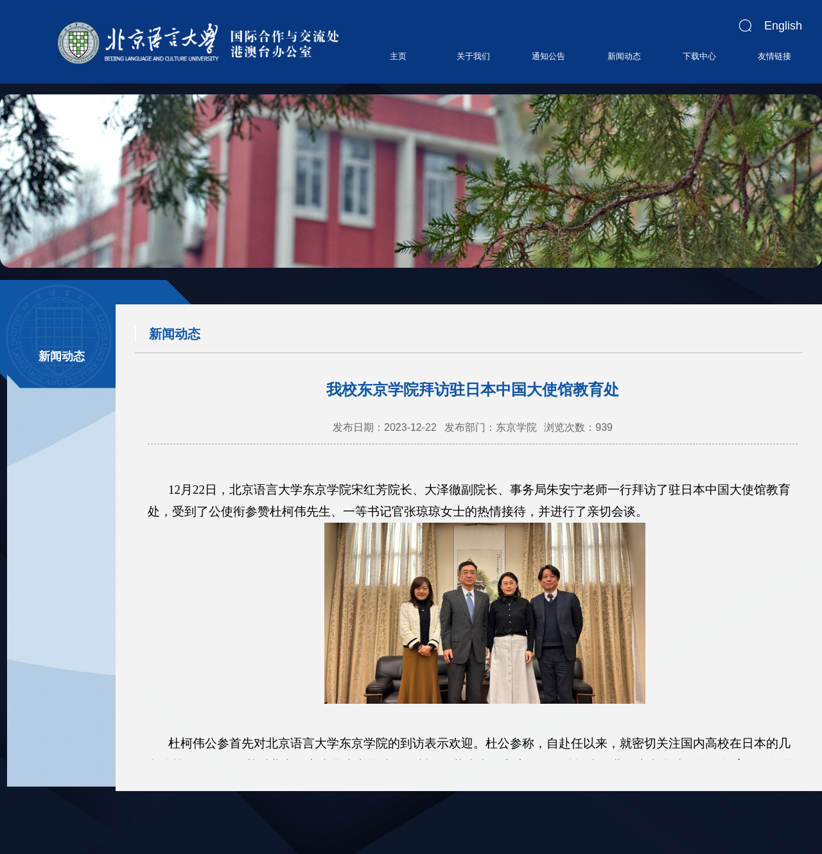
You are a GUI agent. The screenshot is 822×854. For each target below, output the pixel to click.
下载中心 (699, 56)
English (783, 25)
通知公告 (548, 56)
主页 (398, 56)
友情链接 (774, 56)
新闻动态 (624, 56)
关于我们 (473, 56)
